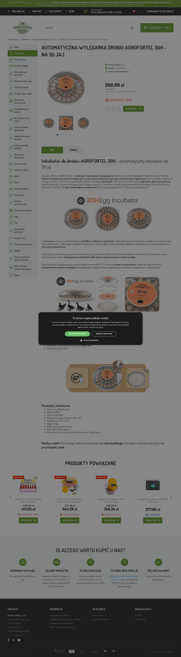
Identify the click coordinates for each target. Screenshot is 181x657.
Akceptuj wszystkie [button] (77, 334)
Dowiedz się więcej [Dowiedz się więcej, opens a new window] (96, 327)
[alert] (90, 328)
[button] (90, 340)
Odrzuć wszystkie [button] (104, 334)
